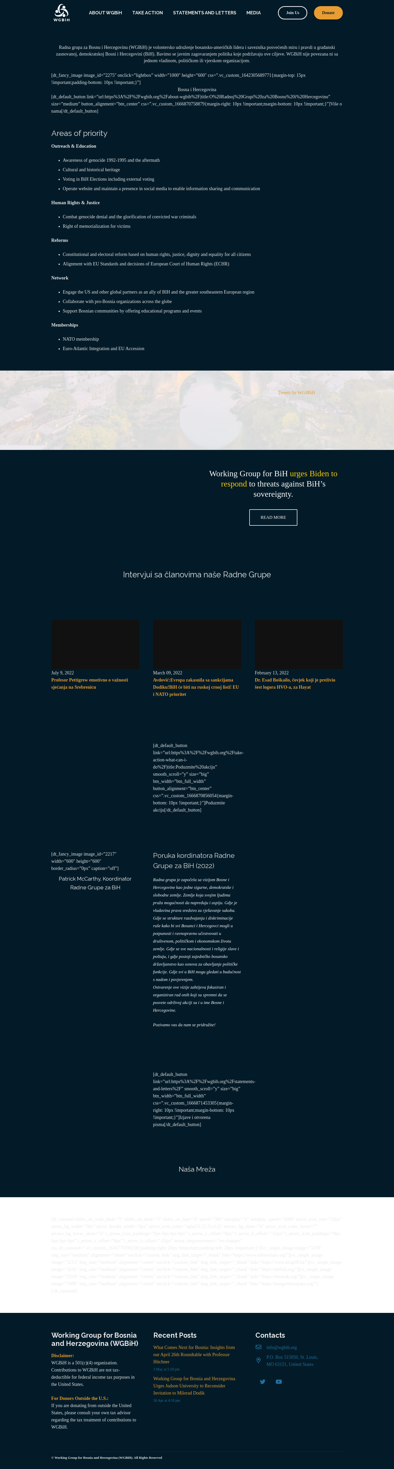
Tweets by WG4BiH (296, 392)
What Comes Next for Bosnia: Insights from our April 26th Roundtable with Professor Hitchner (194, 1354)
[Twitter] (262, 1382)
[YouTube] (279, 1382)
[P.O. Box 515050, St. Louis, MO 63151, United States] (260, 1360)
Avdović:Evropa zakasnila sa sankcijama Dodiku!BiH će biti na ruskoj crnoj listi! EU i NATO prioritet (196, 687)
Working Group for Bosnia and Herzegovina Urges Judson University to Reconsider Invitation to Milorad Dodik (194, 1386)
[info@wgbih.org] (260, 1347)
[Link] (61, 13)
